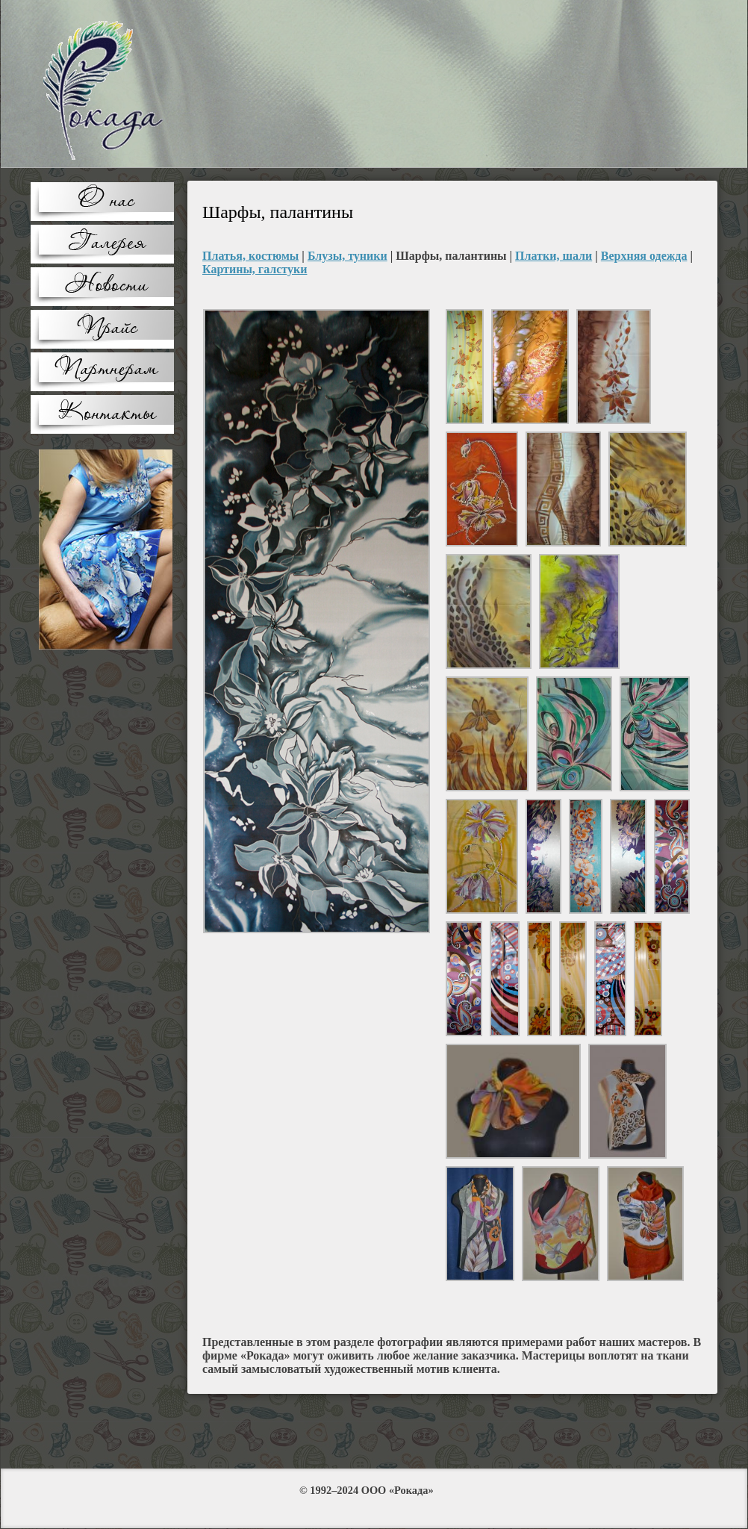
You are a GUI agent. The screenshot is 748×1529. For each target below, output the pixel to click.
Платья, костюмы (250, 255)
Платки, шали (553, 255)
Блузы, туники (347, 255)
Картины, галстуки (254, 269)
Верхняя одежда (644, 255)
